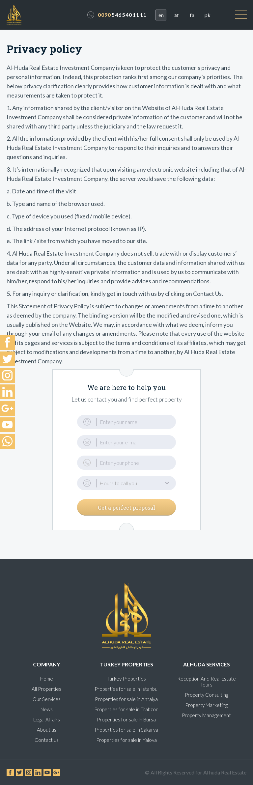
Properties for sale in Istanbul (126, 689)
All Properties (46, 689)
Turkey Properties (126, 679)
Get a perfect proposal (126, 507)
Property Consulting (206, 695)
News (47, 709)
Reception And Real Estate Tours (206, 681)
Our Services (47, 699)
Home (46, 679)
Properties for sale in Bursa (126, 719)
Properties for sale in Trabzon (126, 709)
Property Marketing (206, 705)
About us (46, 730)
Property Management (206, 715)
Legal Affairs (46, 719)
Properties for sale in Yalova (126, 740)
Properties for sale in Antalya (126, 699)
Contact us (47, 740)
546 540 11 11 (122, 15)
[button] (126, 483)
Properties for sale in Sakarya (126, 730)
